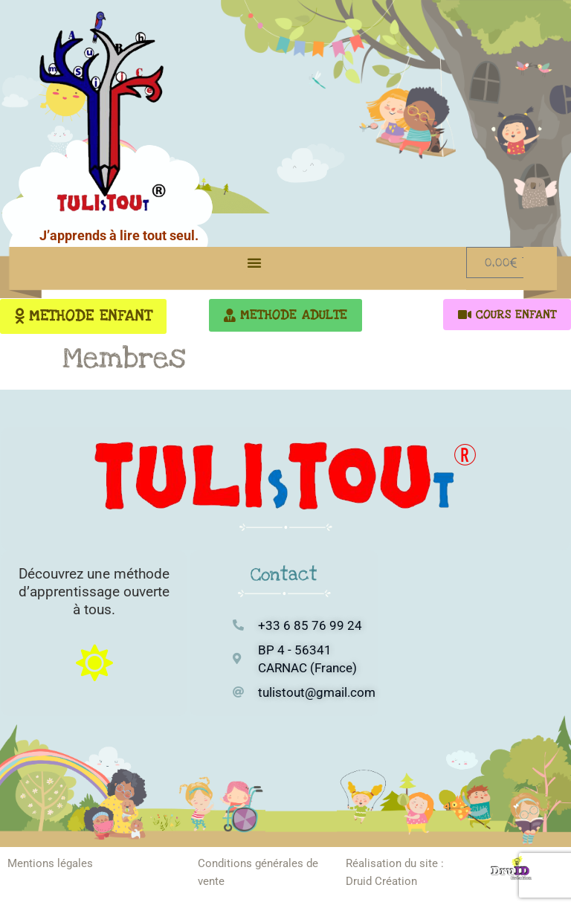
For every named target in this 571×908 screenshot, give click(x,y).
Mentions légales (50, 863)
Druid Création (381, 881)
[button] (254, 262)
